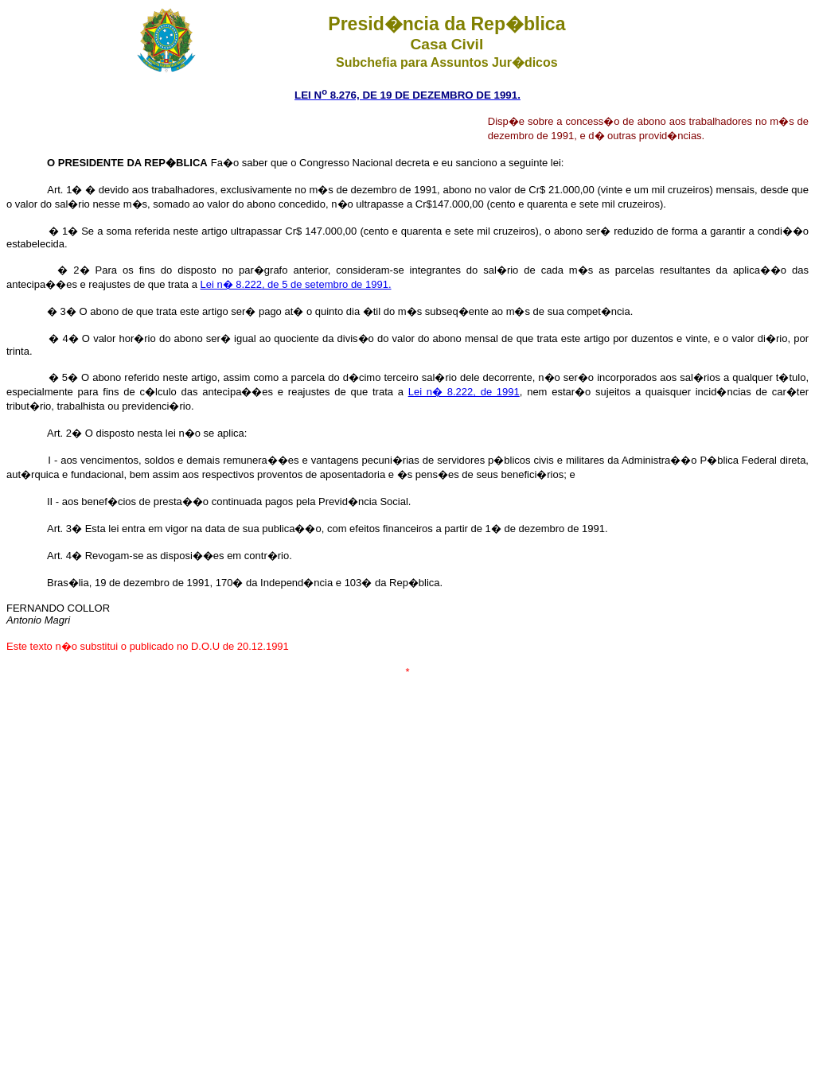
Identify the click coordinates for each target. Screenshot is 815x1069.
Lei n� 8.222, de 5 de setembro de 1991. (296, 284)
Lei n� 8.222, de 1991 (464, 392)
